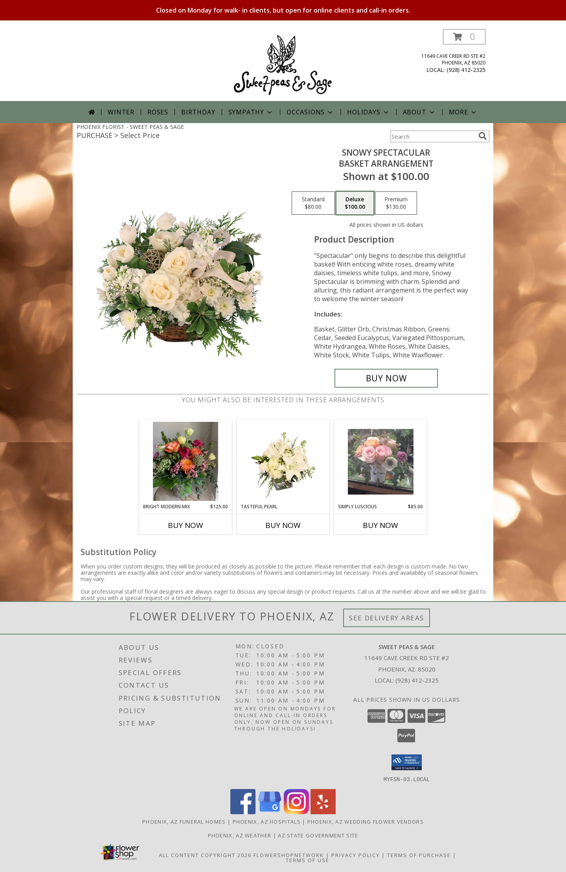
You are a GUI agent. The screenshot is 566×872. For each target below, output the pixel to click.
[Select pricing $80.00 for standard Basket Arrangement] (313, 203)
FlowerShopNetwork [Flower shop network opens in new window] (289, 854)
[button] (464, 36)
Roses (157, 112)
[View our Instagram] (296, 811)
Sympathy (251, 112)
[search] (482, 136)
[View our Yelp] (323, 811)
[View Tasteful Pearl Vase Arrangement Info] (283, 461)
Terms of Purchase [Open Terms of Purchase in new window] (419, 854)
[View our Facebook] (242, 811)
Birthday (198, 112)
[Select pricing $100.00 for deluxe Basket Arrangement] (354, 203)
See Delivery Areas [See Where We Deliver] (386, 617)
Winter (121, 112)
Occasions (310, 112)
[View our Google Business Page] (269, 811)
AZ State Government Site (318, 835)
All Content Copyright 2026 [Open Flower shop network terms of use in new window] (205, 854)
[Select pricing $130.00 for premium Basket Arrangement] (396, 203)
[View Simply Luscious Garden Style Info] (380, 462)
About (419, 112)
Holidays (368, 112)
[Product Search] (433, 136)
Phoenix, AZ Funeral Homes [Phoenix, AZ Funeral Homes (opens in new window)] (184, 821)
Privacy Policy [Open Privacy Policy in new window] (355, 854)
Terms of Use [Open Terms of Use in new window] (307, 859)
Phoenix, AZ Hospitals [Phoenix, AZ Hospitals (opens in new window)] (267, 821)
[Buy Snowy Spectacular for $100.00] (386, 378)
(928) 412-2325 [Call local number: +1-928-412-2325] (466, 70)
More (463, 112)
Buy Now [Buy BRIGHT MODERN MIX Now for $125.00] (185, 525)
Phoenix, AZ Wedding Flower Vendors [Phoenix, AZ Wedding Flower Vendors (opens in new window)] (365, 821)
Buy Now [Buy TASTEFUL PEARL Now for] (283, 525)
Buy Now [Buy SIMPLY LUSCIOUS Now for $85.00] (380, 525)
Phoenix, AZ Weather (240, 835)
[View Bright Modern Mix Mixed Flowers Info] (186, 461)
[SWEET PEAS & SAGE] (283, 65)
